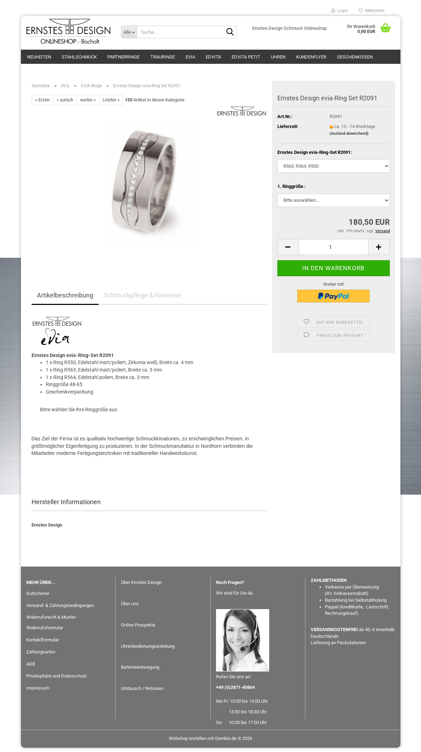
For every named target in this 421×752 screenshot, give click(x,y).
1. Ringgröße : (291, 190)
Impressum (37, 692)
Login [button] (339, 10)
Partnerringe (123, 57)
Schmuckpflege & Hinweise (142, 299)
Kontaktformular (42, 644)
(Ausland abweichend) (349, 137)
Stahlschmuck (79, 57)
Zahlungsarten (40, 656)
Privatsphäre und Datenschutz (56, 680)
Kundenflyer (311, 57)
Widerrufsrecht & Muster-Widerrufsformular (51, 627)
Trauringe (162, 57)
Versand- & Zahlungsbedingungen (60, 609)
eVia (190, 57)
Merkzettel (371, 10)
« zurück (65, 104)
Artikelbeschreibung (65, 299)
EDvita (213, 57)
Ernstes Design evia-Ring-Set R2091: (314, 156)
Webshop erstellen (187, 742)
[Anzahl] (334, 251)
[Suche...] (129, 32)
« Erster (42, 104)
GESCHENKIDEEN (355, 57)
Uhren (278, 57)
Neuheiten (39, 57)
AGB (30, 668)
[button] (288, 251)
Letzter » (111, 104)
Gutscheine (37, 597)
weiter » (88, 104)
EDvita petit (246, 57)
